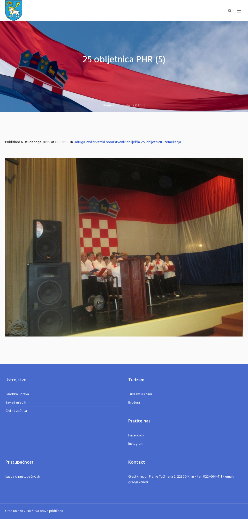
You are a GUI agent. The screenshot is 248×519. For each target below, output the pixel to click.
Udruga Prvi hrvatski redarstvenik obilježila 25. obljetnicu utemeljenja (127, 142)
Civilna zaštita (16, 411)
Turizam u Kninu (140, 394)
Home (107, 105)
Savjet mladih (15, 403)
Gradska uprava (17, 394)
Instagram (135, 444)
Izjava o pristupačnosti (22, 477)
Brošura (134, 403)
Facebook (136, 435)
